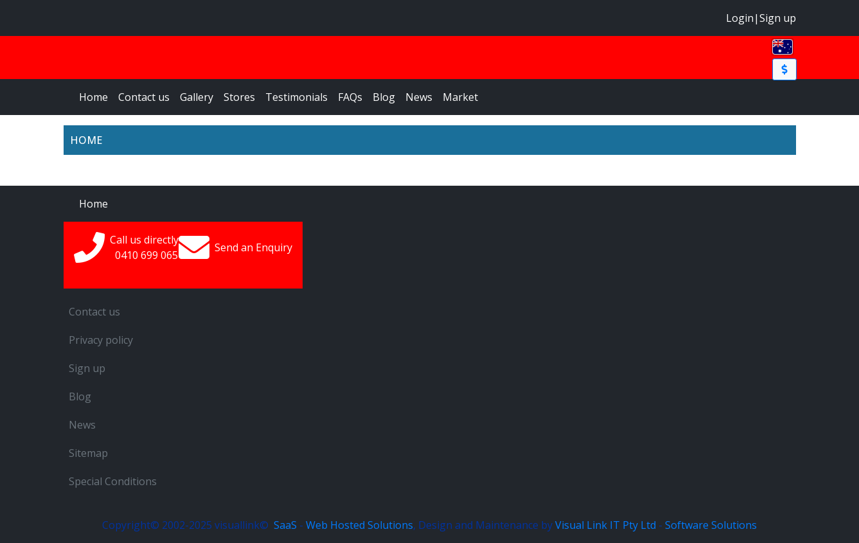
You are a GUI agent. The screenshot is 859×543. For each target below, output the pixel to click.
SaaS (285, 525)
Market (460, 97)
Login (740, 18)
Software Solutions (711, 525)
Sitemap (88, 453)
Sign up (777, 18)
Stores (239, 97)
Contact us (144, 97)
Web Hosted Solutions (359, 525)
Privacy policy (101, 340)
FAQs (350, 97)
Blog (384, 97)
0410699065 (146, 255)
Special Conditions (113, 481)
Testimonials (296, 97)
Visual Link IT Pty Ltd (605, 525)
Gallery (196, 97)
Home (93, 97)
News (418, 97)
